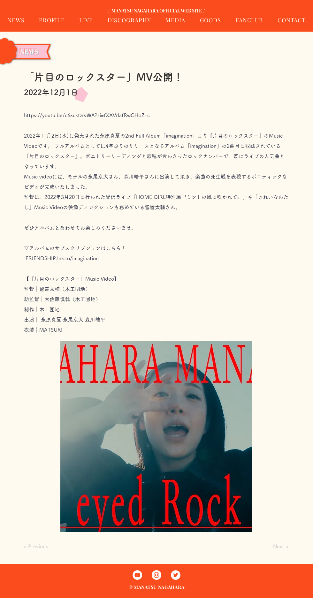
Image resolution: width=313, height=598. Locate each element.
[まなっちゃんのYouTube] (137, 575)
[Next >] (273, 546)
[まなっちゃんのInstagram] (156, 575)
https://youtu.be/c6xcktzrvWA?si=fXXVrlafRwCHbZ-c (87, 115)
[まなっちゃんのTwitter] (175, 575)
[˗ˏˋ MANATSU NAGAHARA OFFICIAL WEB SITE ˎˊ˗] (156, 11)
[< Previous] (45, 546)
